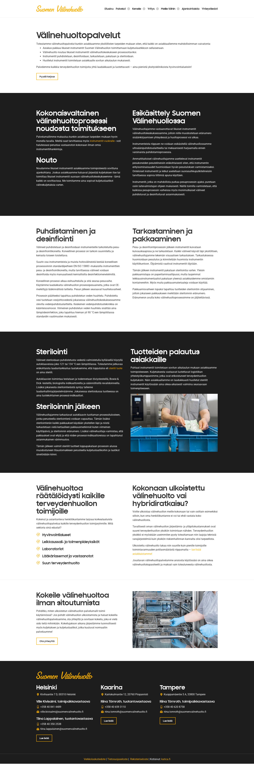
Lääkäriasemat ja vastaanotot (67, 559)
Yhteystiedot (210, 9)
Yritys (153, 9)
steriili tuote (115, 370)
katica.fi (165, 762)
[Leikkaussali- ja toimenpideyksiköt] (38, 545)
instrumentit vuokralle (102, 142)
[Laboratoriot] (38, 552)
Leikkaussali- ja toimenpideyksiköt (70, 545)
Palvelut (123, 9)
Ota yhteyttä (47, 645)
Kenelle (138, 9)
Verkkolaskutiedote (94, 762)
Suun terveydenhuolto (61, 566)
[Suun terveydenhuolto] (38, 566)
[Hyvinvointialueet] (38, 538)
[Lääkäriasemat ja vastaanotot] (38, 559)
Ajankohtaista (190, 9)
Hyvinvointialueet (56, 538)
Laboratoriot (53, 552)
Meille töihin (170, 9)
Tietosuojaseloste (117, 762)
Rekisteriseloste (139, 762)
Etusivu (109, 9)
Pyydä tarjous (47, 77)
